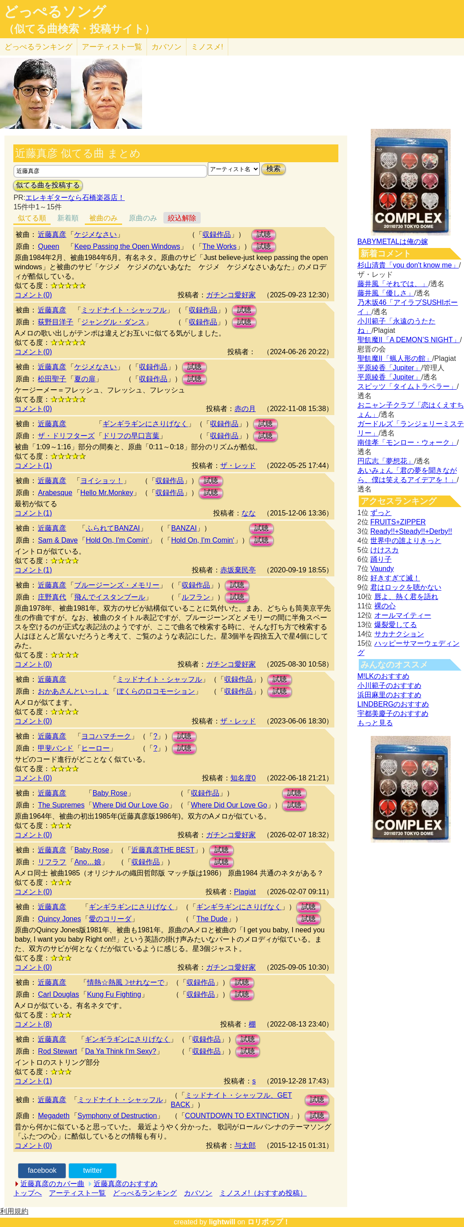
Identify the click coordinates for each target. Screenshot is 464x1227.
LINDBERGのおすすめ (393, 704)
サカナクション (399, 634)
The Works (219, 246)
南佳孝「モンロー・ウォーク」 (407, 442)
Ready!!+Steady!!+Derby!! (411, 531)
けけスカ (384, 550)
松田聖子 (52, 379)
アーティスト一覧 (77, 1193)
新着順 (68, 218)
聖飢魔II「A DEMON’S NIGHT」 (408, 340)
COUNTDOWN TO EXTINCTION (237, 1115)
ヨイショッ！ (101, 480)
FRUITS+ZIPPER (398, 522)
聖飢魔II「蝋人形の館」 (394, 358)
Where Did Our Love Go (130, 805)
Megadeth (53, 1115)
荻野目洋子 (55, 322)
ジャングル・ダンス (113, 322)
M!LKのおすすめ (383, 676)
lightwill (222, 1222)
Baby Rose (109, 793)
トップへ (27, 1193)
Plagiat (245, 891)
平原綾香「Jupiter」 (389, 368)
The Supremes (61, 805)
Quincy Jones (59, 919)
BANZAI (184, 528)
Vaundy (382, 568)
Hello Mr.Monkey (106, 492)
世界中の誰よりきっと (405, 540)
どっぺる (38, 47)
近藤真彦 (52, 234)
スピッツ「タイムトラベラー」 (407, 386)
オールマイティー (402, 615)
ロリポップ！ (268, 1222)
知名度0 (243, 778)
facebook (42, 1170)
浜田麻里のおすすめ (389, 695)
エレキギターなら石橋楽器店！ (75, 197)
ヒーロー (95, 748)
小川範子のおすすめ (389, 685)
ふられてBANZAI (113, 528)
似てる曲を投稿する (48, 185)
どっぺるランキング (145, 1193)
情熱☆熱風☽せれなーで (125, 982)
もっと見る (375, 723)
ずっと (381, 512)
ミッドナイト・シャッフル (124, 310)
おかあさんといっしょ (73, 691)
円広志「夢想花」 (385, 461)
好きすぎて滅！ (395, 578)
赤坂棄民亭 (238, 570)
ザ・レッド (238, 465)
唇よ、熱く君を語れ (406, 596)
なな (249, 513)
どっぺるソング (55, 12)
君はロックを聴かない (405, 587)
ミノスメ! (207, 47)
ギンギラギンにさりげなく (145, 424)
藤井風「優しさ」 (385, 293)
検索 (273, 168)
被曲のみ (103, 218)
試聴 (264, 234)
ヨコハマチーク (106, 736)
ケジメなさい (95, 234)
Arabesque (55, 492)
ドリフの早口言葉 (131, 436)
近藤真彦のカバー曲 (52, 1183)
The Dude (211, 919)
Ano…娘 (87, 862)
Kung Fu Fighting (114, 994)
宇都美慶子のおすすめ (392, 713)
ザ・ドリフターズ (66, 436)
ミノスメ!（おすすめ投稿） (262, 1193)
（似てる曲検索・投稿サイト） (79, 29)
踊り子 (381, 559)
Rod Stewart (57, 1051)
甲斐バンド (55, 748)
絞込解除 (182, 218)
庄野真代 (52, 597)
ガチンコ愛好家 (231, 295)
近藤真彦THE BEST (162, 850)
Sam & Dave (58, 540)
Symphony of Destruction (117, 1115)
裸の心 (385, 606)
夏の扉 (84, 379)
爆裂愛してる (395, 624)
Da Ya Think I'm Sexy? (120, 1051)
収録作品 (216, 234)
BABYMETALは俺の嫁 (392, 241)
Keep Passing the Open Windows (127, 246)
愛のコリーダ (110, 919)
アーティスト (112, 47)
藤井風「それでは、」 (392, 284)
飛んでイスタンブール (109, 597)
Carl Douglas (58, 994)
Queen (48, 246)
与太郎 (245, 1145)
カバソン (166, 47)
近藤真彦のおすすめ (126, 1183)
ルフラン (196, 597)
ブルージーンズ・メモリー (116, 585)
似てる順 (32, 218)
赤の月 (245, 408)
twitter (92, 1170)
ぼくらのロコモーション (156, 691)
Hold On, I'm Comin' (117, 540)
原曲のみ (143, 218)
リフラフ (52, 862)
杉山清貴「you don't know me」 (408, 265)
